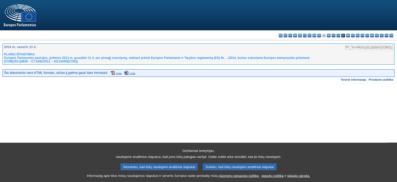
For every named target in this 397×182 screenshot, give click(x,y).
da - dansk (295, 35)
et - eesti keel (305, 35)
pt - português (367, 35)
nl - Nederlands (358, 35)
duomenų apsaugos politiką (239, 178)
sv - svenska (391, 35)
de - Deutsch (300, 35)
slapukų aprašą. (298, 178)
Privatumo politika (381, 79)
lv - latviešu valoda (338, 35)
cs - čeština (290, 35)
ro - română (372, 35)
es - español (285, 35)
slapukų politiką (273, 178)
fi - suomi (386, 35)
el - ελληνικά (309, 35)
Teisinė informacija (353, 79)
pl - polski (362, 35)
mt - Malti (353, 35)
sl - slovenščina (382, 35)
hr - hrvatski (329, 35)
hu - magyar (348, 35)
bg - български (281, 35)
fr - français (319, 35)
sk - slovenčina (377, 35)
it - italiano (333, 35)
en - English (314, 35)
